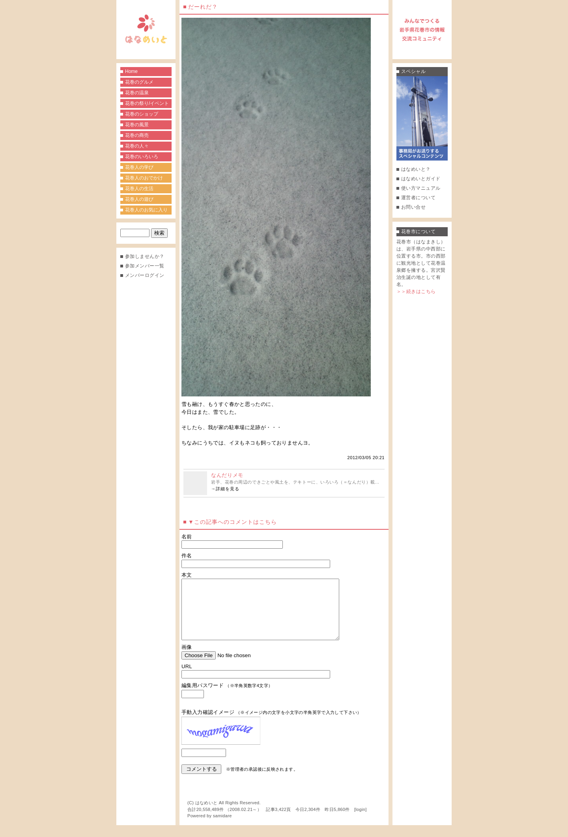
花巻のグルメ (139, 82)
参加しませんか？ (144, 256)
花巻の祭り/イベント (147, 103)
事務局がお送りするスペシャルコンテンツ (422, 118)
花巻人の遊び (139, 199)
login (360, 821)
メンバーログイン (144, 275)
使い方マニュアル (421, 188)
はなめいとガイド (421, 178)
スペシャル (413, 71)
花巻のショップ (141, 114)
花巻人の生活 (139, 188)
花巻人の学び (139, 167)
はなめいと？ (416, 169)
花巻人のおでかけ (144, 178)
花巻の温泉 (137, 92)
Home (131, 71)
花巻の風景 (137, 124)
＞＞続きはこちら (416, 291)
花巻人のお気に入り (146, 210)
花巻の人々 (137, 146)
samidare (222, 827)
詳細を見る (227, 488)
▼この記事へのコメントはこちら (232, 522)
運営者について (418, 197)
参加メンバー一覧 (144, 266)
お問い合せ (413, 207)
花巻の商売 (137, 135)
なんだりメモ (227, 475)
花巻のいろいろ (141, 156)
